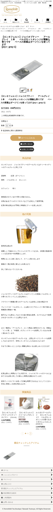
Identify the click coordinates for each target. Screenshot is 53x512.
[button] (26, 21)
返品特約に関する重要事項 (11, 131)
